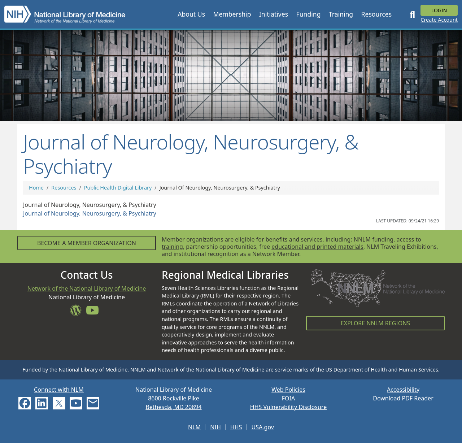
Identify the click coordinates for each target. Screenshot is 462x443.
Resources (63, 187)
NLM (194, 427)
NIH (215, 427)
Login (439, 10)
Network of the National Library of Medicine (86, 288)
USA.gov (263, 427)
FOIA (288, 398)
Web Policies (288, 390)
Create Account (439, 19)
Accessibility (403, 390)
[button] (191, 14)
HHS (236, 427)
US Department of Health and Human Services (382, 369)
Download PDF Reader (403, 398)
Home (36, 187)
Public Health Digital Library (118, 187)
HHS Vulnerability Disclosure (288, 407)
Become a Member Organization (86, 243)
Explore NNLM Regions (375, 323)
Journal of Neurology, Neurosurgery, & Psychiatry (89, 213)
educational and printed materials (317, 247)
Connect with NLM (59, 390)
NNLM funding (373, 239)
